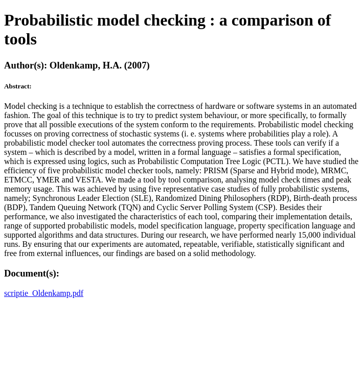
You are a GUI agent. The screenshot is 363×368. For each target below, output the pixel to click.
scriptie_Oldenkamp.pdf (43, 293)
